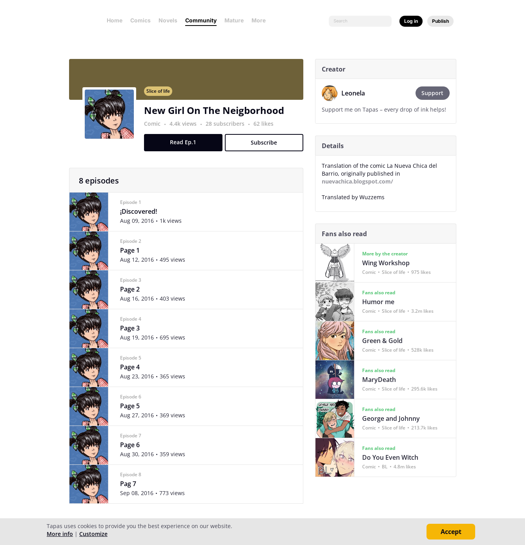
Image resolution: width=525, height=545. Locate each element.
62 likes (267, 128)
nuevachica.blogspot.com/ (360, 181)
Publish (440, 21)
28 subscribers (229, 128)
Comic (155, 128)
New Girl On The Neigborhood (217, 114)
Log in (411, 21)
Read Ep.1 (186, 146)
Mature (234, 20)
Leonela (356, 93)
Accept (451, 531)
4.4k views (187, 128)
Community (201, 20)
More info (60, 534)
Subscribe (267, 147)
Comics (140, 20)
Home (114, 20)
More (261, 20)
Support (436, 93)
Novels (168, 20)
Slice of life (161, 95)
